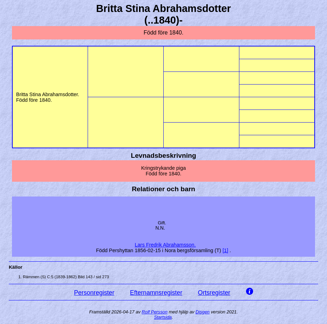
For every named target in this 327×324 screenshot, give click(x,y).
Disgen (203, 311)
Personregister (94, 292)
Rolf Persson (155, 311)
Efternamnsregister (156, 292)
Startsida (163, 317)
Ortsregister (214, 292)
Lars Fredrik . (165, 245)
